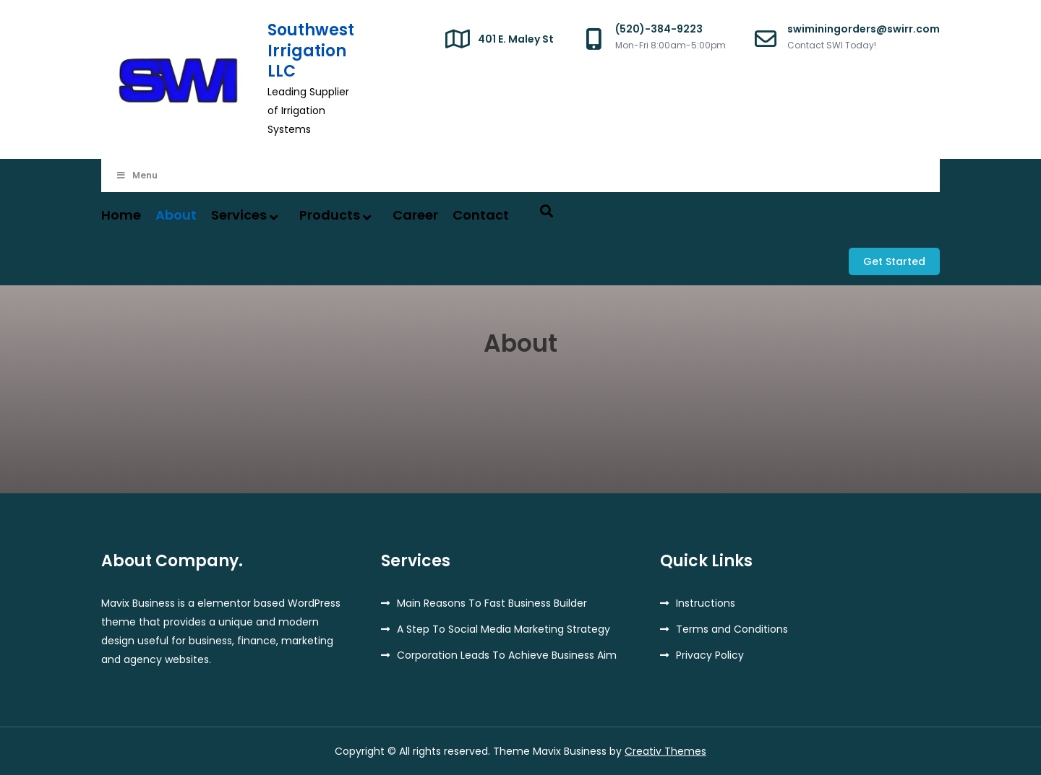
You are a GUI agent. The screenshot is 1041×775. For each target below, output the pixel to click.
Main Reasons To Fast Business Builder (492, 603)
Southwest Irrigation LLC (310, 50)
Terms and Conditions (732, 629)
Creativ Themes (665, 751)
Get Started (894, 261)
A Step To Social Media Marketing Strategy (503, 629)
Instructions (705, 603)
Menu (137, 175)
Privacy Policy (710, 655)
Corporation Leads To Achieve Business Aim (507, 655)
